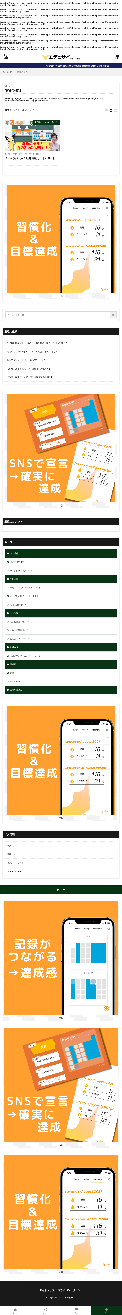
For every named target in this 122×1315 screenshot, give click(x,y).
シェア (46, 1311)
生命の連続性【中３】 (20, 630)
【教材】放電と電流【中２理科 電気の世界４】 (29, 368)
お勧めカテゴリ (28, 110)
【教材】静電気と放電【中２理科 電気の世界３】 (30, 377)
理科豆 (13, 664)
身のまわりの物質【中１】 (22, 570)
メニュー (76, 1311)
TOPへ (107, 1311)
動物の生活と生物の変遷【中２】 (25, 587)
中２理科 (14, 579)
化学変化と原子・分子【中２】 (24, 596)
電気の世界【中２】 (19, 604)
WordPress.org (14, 871)
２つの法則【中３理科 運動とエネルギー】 (30, 158)
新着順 (8, 110)
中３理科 (14, 613)
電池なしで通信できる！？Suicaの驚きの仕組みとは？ (32, 351)
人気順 (16, 110)
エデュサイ (69, 1297)
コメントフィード (15, 862)
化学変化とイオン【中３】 (22, 621)
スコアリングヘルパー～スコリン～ (26, 655)
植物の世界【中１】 (19, 562)
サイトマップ (47, 1290)
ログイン (11, 845)
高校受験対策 (16, 690)
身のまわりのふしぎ (19, 681)
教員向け (14, 647)
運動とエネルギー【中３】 (47, 122)
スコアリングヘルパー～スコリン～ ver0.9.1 (27, 360)
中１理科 (14, 553)
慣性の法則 (22, 72)
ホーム (15, 1311)
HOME (9, 72)
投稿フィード (13, 854)
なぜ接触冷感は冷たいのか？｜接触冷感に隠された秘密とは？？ (37, 343)
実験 (12, 673)
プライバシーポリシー (70, 1290)
